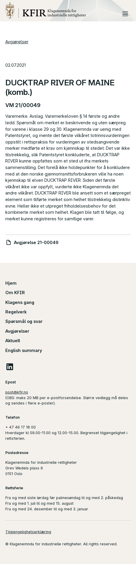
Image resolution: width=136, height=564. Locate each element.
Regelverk (16, 311)
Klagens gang (19, 302)
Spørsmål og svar (24, 321)
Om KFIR (15, 292)
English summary (23, 350)
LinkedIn (9, 366)
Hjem (11, 283)
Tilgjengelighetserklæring (28, 532)
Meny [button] (125, 14)
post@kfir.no (16, 392)
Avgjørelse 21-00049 (36, 242)
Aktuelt (12, 340)
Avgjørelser (16, 41)
